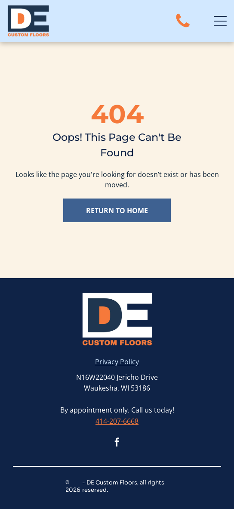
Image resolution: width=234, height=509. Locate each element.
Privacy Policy (117, 361)
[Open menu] (220, 21)
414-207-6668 (117, 421)
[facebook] (117, 443)
